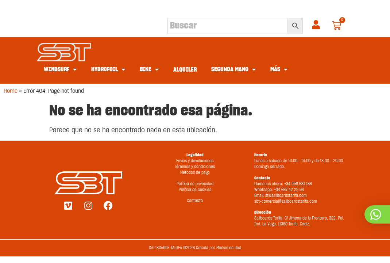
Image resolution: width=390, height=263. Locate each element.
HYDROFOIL (108, 69)
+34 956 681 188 (298, 184)
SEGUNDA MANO (233, 69)
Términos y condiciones (195, 167)
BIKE (149, 69)
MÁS (278, 69)
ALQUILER (185, 70)
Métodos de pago (195, 173)
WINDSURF (60, 69)
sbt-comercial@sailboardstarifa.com (285, 201)
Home (11, 91)
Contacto (195, 201)
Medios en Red (228, 248)
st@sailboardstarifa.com (286, 196)
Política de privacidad (195, 184)
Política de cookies (195, 190)
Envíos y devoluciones (194, 161)
